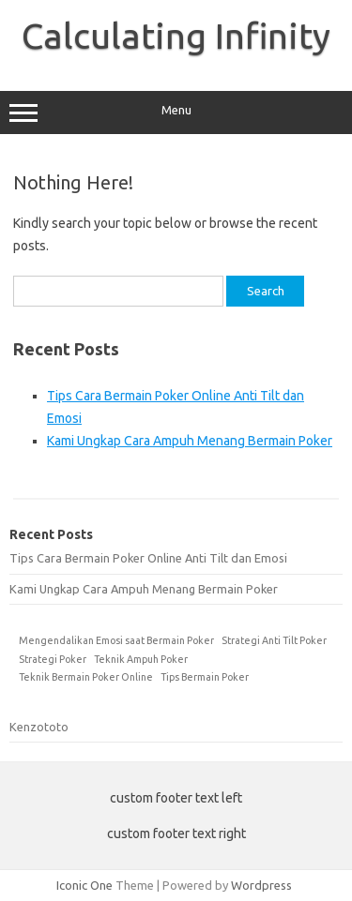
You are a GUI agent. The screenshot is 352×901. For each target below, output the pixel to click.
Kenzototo (39, 726)
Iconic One (84, 885)
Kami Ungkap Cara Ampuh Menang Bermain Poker (189, 440)
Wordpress (261, 885)
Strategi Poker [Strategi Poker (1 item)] (52, 659)
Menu (176, 112)
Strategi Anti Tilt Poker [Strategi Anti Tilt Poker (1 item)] (274, 640)
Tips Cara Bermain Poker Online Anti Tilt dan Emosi (148, 557)
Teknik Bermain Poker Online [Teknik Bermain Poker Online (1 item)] (86, 677)
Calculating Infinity (176, 35)
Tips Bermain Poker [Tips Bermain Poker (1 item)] (205, 677)
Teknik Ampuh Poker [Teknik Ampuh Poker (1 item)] (141, 659)
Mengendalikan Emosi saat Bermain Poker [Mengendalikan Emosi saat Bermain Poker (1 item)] (116, 640)
